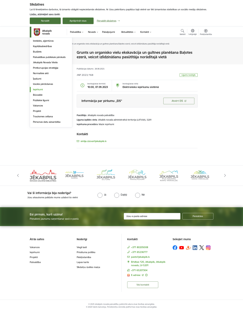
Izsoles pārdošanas (43, 117)
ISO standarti (39, 63)
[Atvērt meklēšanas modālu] (182, 32)
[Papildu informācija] (146, 281)
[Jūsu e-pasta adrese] (152, 222)
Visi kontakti (143, 291)
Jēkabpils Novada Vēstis (45, 95)
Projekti (37, 144)
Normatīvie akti (41, 106)
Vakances (38, 139)
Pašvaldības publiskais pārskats (49, 90)
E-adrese (136, 281)
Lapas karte (83, 268)
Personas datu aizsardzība (46, 155)
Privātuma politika (86, 258)
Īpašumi (37, 112)
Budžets (37, 85)
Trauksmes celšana (43, 149)
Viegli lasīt (82, 253)
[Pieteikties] (197, 222)
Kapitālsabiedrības (42, 79)
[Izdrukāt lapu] (205, 51)
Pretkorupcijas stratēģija (45, 101)
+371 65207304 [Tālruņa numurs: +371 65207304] (139, 276)
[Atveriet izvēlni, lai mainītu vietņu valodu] (192, 32)
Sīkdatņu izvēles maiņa (88, 273)
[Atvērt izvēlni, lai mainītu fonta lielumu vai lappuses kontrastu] (205, 32)
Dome (36, 52)
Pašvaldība (35, 268)
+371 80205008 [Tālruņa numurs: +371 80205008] (139, 253)
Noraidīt (45, 20)
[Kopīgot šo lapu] (205, 59)
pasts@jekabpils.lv (140, 263)
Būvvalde (37, 128)
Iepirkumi (38, 122)
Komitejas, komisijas (43, 58)
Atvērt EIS (177, 100)
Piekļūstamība (84, 263)
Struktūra (38, 68)
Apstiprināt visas (78, 20)
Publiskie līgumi (41, 133)
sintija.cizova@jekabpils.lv (93, 141)
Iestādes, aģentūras (43, 74)
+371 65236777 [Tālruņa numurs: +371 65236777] (139, 258)
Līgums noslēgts (189, 75)
